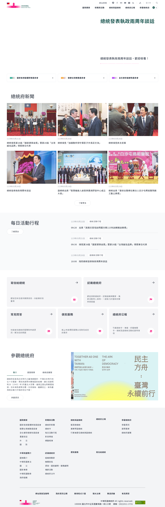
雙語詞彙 (111, 490)
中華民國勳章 (25, 470)
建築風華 (125, 427)
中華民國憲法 (25, 458)
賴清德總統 (75, 423)
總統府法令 (50, 470)
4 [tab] (127, 63)
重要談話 (24, 435)
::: (1, 1)
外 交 (24, 439)
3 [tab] (119, 63)
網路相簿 (49, 439)
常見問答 (126, 490)
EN (148, 3)
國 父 (24, 462)
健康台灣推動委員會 (28, 427)
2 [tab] (112, 63)
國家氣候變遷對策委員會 (30, 423)
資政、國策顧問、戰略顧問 (57, 462)
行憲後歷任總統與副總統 (81, 431)
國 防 (24, 443)
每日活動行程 (51, 431)
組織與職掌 (50, 454)
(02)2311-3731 (126, 501)
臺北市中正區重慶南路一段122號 (96, 501)
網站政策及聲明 (42, 490)
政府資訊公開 (61, 490)
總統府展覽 (126, 431)
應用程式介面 (80, 490)
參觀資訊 (125, 423)
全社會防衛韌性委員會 (29, 431)
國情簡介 (24, 454)
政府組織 (24, 474)
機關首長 (49, 458)
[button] (156, 2)
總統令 (48, 427)
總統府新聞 (50, 423)
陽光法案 (96, 490)
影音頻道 (49, 435)
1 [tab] (104, 63)
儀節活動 (49, 466)
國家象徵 (24, 466)
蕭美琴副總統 (76, 427)
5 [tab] (135, 63)
